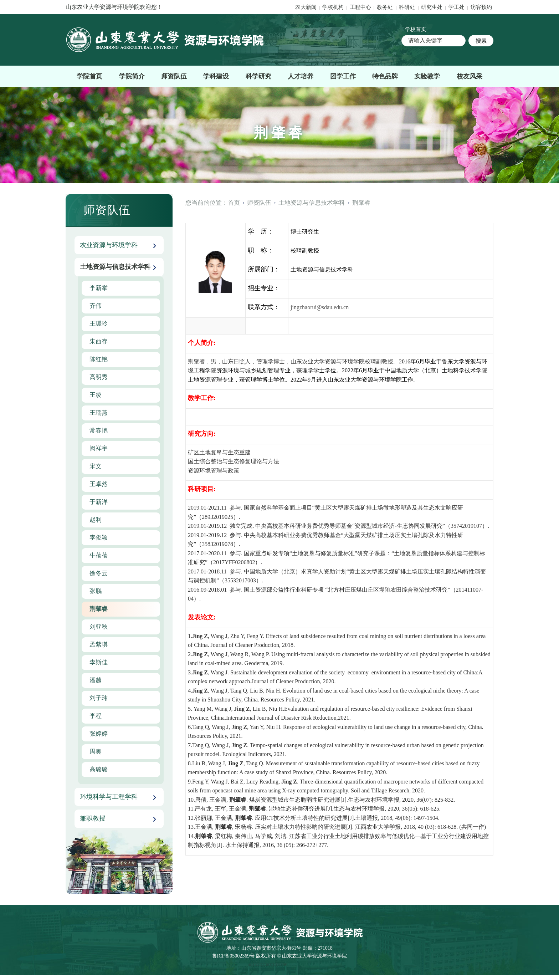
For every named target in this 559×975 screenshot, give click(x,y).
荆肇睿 (361, 202)
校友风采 (469, 76)
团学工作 (343, 76)
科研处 (407, 7)
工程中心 (360, 7)
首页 (234, 202)
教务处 (385, 7)
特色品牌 (385, 76)
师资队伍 (174, 76)
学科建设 (216, 76)
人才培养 (300, 76)
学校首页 (415, 29)
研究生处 (431, 7)
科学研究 (258, 76)
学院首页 (89, 76)
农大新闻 (306, 7)
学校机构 (333, 7)
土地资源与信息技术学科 (311, 202)
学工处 (457, 7)
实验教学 (427, 76)
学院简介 (132, 76)
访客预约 (481, 7)
